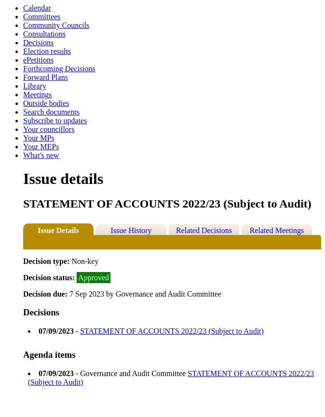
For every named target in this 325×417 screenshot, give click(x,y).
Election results (47, 51)
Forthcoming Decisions (59, 69)
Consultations (44, 34)
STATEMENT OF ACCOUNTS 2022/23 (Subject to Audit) (172, 331)
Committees (41, 17)
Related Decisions (204, 230)
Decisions (38, 43)
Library (34, 86)
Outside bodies (46, 103)
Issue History (131, 230)
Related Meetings (277, 230)
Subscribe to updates (55, 121)
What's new (41, 155)
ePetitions (38, 60)
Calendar (37, 8)
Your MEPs (41, 147)
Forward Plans (45, 77)
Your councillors (48, 129)
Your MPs (38, 138)
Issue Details (58, 230)
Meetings (37, 95)
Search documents (51, 112)
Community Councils (56, 25)
